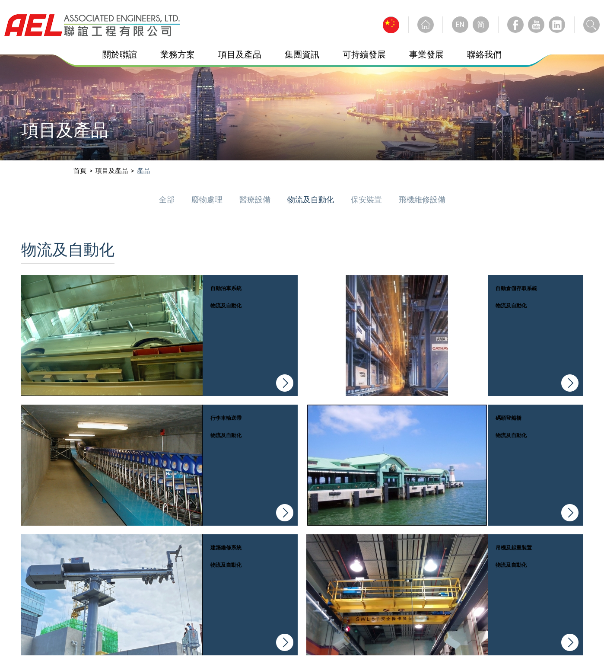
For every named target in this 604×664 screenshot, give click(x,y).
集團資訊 (302, 54)
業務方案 (177, 54)
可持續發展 (364, 54)
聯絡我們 (484, 54)
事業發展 (426, 54)
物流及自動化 (311, 199)
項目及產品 (239, 54)
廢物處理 (207, 199)
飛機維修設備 (422, 199)
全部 (167, 199)
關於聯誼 (119, 54)
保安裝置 (367, 199)
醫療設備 (255, 199)
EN (460, 24)
